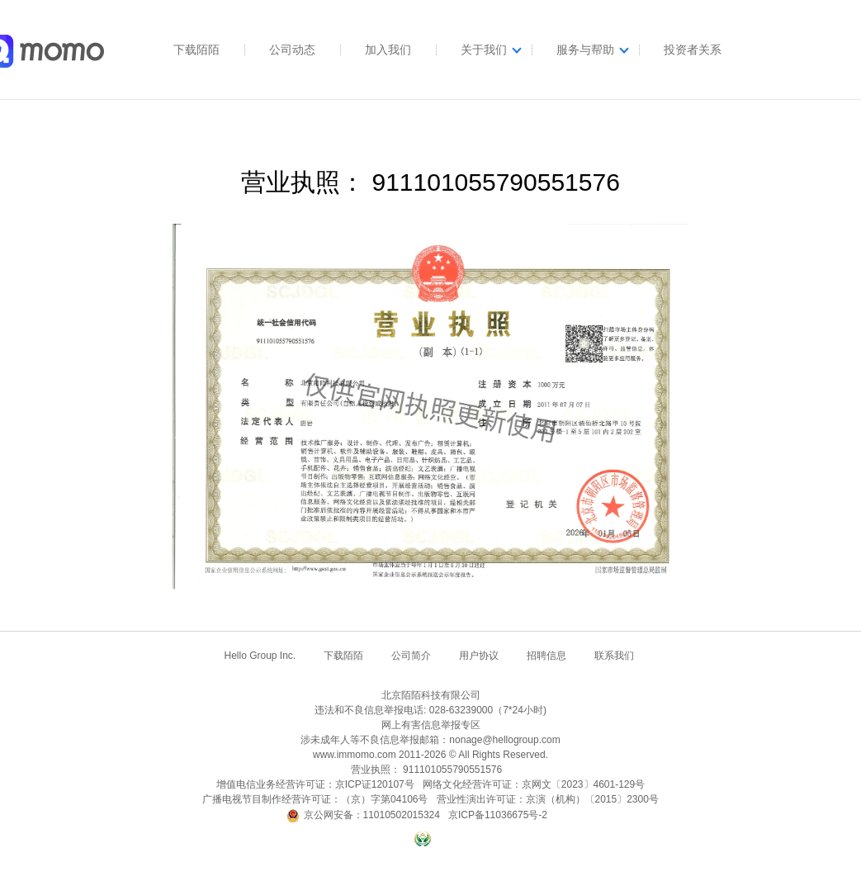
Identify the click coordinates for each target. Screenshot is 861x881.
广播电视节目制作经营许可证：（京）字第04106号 (315, 799)
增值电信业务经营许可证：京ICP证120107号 (315, 784)
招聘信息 (546, 655)
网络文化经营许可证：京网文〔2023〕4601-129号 (534, 784)
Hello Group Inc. (260, 655)
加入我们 (388, 49)
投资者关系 (692, 49)
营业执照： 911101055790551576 (426, 769)
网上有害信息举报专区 (430, 725)
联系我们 (614, 655)
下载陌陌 (196, 49)
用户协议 (479, 655)
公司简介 (411, 655)
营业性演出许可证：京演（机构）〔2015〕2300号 (548, 799)
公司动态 (292, 49)
